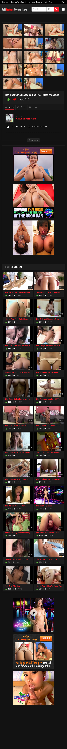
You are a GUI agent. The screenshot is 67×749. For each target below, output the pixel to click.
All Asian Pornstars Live (18, 2)
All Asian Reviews (35, 2)
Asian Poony (48, 2)
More (63, 2)
